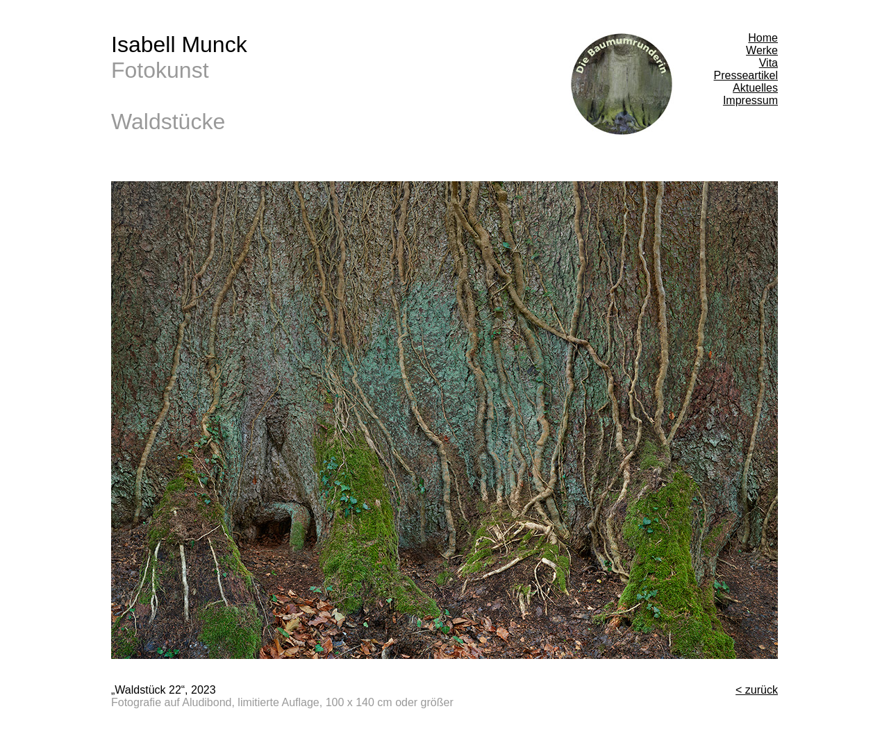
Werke (762, 50)
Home (763, 38)
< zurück (757, 690)
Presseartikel (746, 75)
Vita (768, 63)
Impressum (750, 100)
